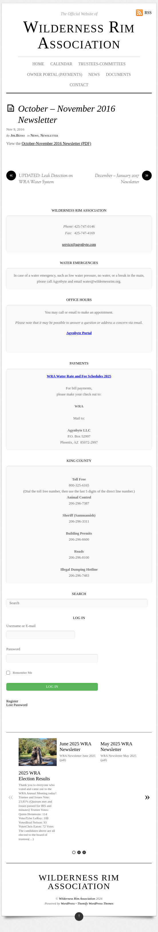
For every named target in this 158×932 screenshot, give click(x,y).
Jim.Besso (18, 135)
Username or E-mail (20, 626)
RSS (148, 13)
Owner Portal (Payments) (54, 74)
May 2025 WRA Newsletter (116, 746)
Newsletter (49, 135)
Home (38, 64)
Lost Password (16, 705)
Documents (118, 74)
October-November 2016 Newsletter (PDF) (56, 143)
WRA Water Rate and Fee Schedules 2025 (79, 376)
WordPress (67, 903)
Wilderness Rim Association (79, 35)
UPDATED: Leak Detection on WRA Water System (39, 179)
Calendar (61, 64)
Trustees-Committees (102, 64)
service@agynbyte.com (79, 245)
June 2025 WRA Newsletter (75, 746)
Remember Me (22, 672)
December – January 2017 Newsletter (123, 179)
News (94, 74)
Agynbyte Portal (79, 333)
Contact (79, 85)
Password (13, 649)
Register (12, 701)
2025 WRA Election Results (34, 775)
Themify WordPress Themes (95, 903)
